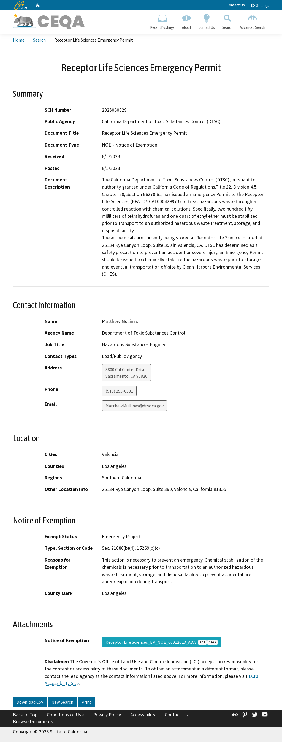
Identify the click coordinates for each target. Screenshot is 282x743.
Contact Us (236, 4)
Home (19, 41)
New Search (62, 703)
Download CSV (30, 703)
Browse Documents (33, 723)
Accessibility (142, 715)
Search (227, 21)
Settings (259, 5)
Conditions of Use (65, 715)
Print (86, 703)
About (186, 21)
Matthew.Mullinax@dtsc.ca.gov (134, 407)
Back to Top (25, 715)
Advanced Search (253, 21)
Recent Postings (162, 21)
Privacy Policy (107, 715)
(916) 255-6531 (119, 392)
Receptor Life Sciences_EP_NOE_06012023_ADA (161, 643)
